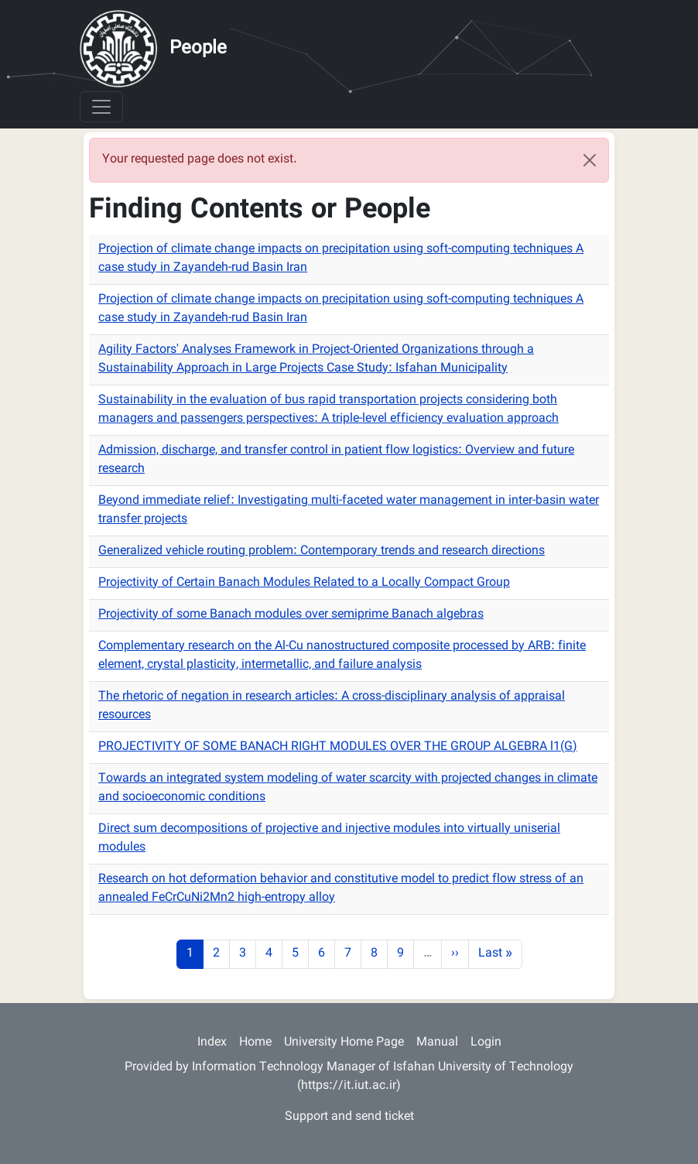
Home (255, 1043)
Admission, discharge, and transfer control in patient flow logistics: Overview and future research (336, 460)
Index (212, 1043)
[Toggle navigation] (101, 106)
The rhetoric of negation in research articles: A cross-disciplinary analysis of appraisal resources (331, 706)
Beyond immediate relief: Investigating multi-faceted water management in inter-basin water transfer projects (348, 510)
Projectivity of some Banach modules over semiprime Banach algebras (291, 615)
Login (485, 1043)
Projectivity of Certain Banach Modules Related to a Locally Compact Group (304, 583)
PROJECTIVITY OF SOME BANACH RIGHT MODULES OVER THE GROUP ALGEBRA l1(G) (337, 747)
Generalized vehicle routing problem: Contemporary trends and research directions (321, 551)
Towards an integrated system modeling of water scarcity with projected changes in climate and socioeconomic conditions (347, 788)
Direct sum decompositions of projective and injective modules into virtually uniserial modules (329, 839)
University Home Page (344, 1043)
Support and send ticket (349, 1117)
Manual (437, 1043)
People (198, 48)
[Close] (589, 160)
